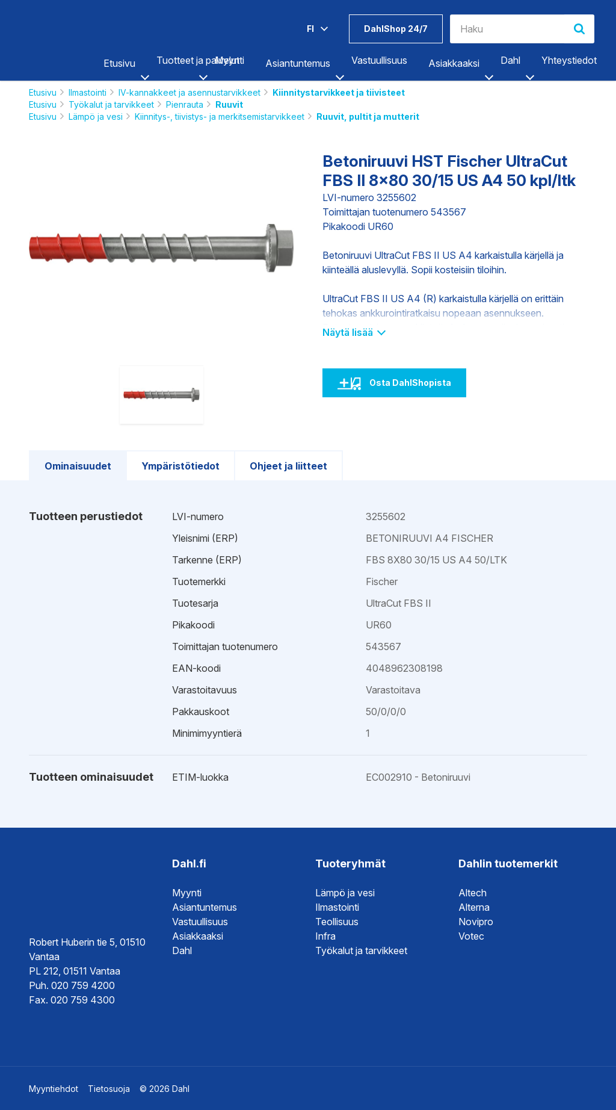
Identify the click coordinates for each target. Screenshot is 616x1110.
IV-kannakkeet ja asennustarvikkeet (189, 92)
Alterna (474, 907)
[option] (161, 248)
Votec (471, 936)
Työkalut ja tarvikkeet (111, 104)
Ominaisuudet (78, 466)
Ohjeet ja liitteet (288, 466)
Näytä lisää (353, 332)
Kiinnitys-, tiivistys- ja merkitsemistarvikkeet (219, 116)
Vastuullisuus (379, 60)
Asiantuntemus (297, 63)
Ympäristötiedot (180, 466)
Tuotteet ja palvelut (197, 60)
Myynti (229, 60)
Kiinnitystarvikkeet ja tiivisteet (339, 92)
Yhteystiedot (569, 60)
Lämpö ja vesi (96, 116)
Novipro (475, 922)
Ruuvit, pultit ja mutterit (367, 116)
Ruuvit (229, 104)
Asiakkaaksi (453, 63)
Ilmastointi (87, 92)
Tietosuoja (109, 1089)
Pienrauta (184, 104)
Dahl (510, 60)
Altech (472, 893)
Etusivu (119, 63)
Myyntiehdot (53, 1089)
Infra (325, 936)
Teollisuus (337, 922)
